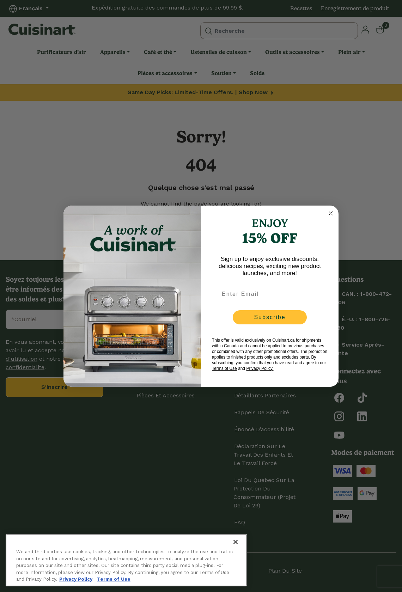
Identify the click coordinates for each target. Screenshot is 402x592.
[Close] (235, 542)
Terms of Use (224, 368)
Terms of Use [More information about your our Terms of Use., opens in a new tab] (113, 579)
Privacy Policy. (259, 368)
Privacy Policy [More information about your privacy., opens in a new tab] (75, 579)
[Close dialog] (331, 213)
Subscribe (269, 317)
